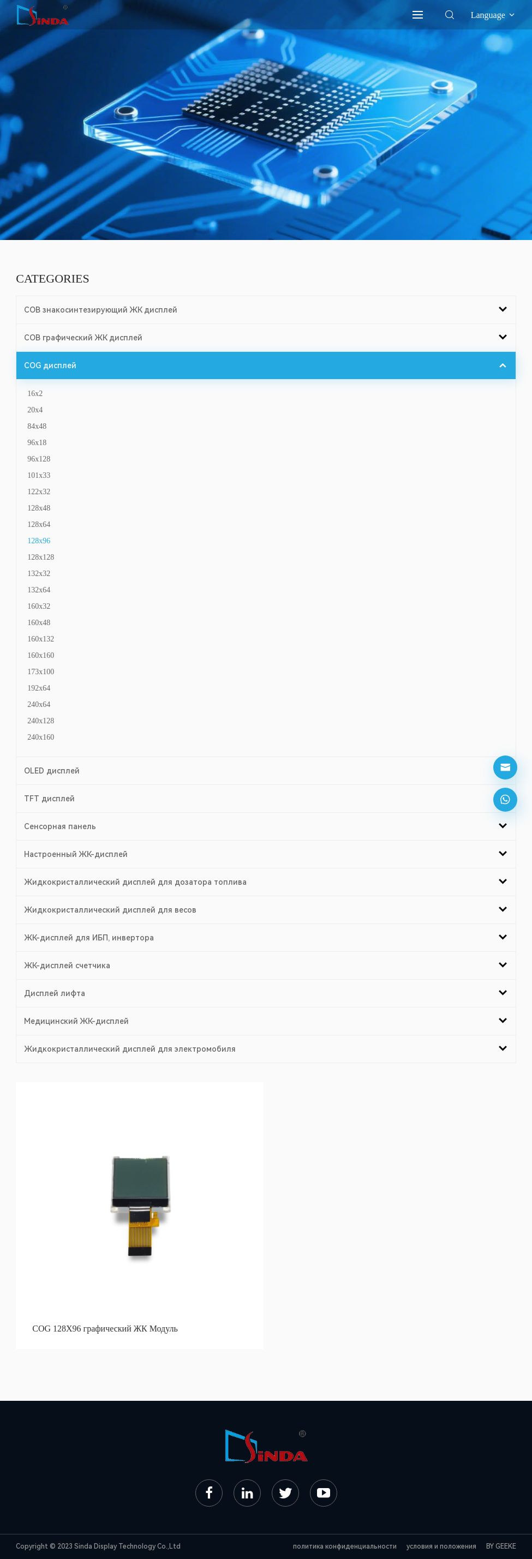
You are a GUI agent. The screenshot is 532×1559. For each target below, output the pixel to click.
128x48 (38, 508)
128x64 (38, 524)
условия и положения (441, 1546)
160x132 (40, 639)
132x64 (38, 590)
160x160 (40, 655)
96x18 (36, 443)
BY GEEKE (501, 1546)
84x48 (36, 426)
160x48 (38, 623)
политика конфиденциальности (345, 1546)
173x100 (40, 672)
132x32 (38, 573)
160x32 (38, 606)
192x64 (38, 688)
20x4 (35, 410)
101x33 (38, 475)
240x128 (40, 721)
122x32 (38, 492)
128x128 (40, 557)
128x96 (38, 541)
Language (493, 15)
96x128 (38, 459)
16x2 (35, 393)
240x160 (40, 737)
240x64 (38, 704)
